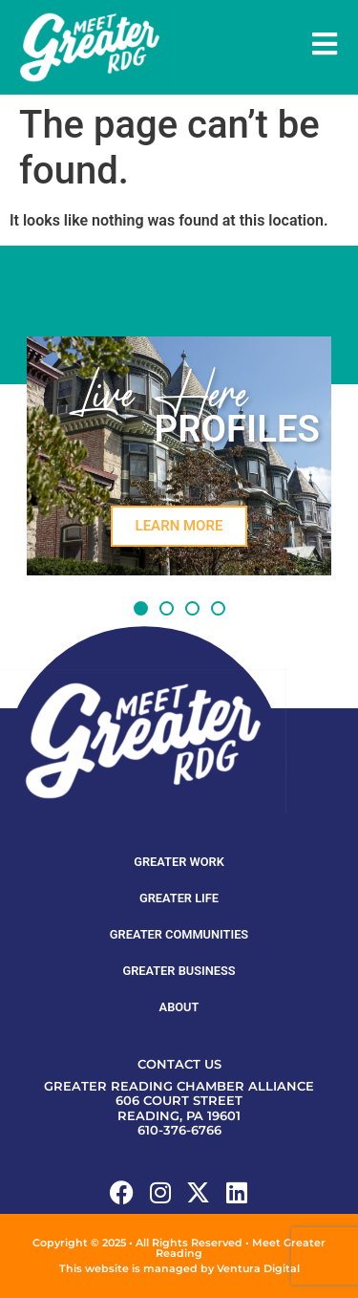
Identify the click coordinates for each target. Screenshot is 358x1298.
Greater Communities (179, 934)
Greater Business (178, 970)
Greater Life (179, 898)
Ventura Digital (258, 1268)
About (179, 1007)
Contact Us (179, 1064)
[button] (141, 608)
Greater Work (179, 862)
